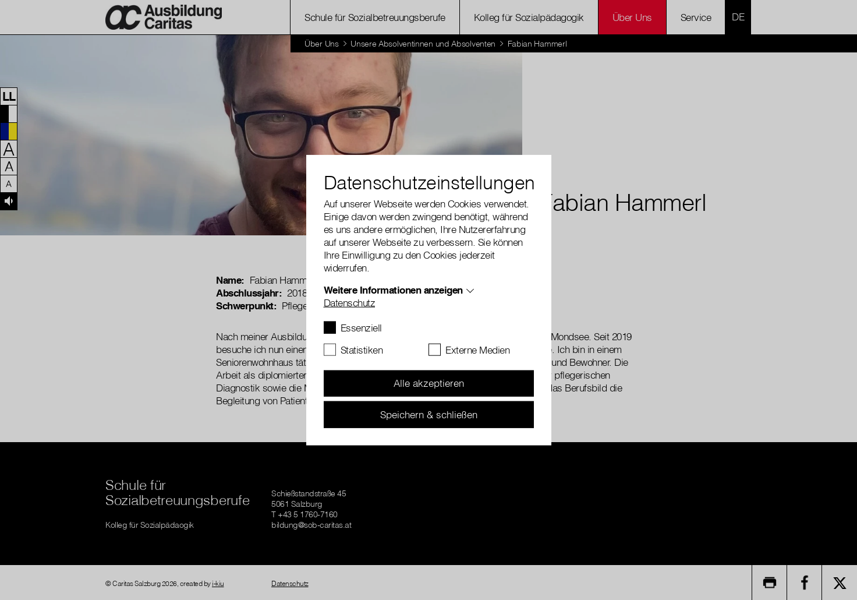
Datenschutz (350, 302)
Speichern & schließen (428, 414)
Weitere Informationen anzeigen (393, 289)
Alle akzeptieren (429, 383)
